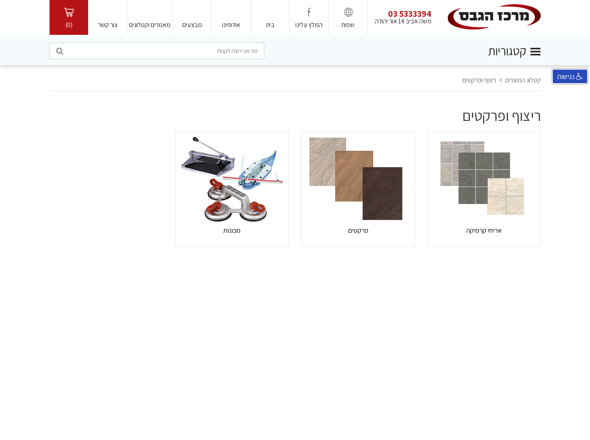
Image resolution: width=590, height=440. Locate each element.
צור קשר (108, 24)
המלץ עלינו (308, 24)
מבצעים (192, 24)
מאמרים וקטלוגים (149, 24)
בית (270, 24)
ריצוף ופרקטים (479, 80)
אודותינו (231, 24)
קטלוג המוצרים (523, 80)
